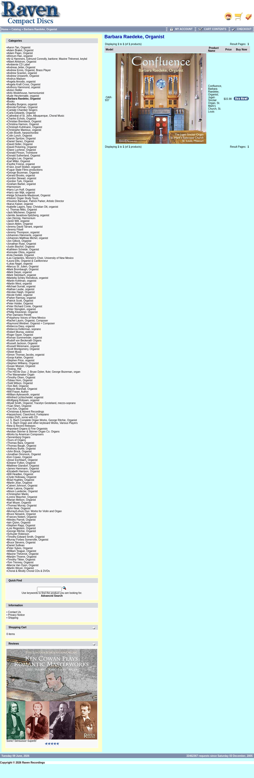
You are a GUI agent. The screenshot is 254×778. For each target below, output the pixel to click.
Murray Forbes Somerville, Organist (28, 539)
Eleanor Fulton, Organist (22, 462)
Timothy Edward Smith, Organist (26, 536)
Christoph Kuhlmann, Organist (25, 127)
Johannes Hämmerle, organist (25, 235)
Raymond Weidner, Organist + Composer (31, 323)
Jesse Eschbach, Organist (23, 460)
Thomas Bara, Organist (21, 443)
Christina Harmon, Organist (23, 124)
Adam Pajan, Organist (20, 53)
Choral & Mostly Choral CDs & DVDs (29, 571)
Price (228, 49)
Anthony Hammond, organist (24, 87)
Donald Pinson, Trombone (23, 152)
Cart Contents (212, 29)
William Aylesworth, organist (24, 394)
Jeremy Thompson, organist (24, 232)
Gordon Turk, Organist (20, 181)
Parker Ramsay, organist (22, 297)
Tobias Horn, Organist (20, 380)
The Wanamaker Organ (21, 374)
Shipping (13, 617)
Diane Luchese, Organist (22, 149)
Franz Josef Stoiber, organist (24, 167)
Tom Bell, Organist (18, 386)
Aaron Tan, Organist (19, 47)
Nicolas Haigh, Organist (21, 292)
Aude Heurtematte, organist (23, 95)
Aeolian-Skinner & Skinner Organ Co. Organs (34, 431)
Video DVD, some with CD (23, 417)
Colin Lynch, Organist (20, 135)
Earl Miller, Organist (19, 161)
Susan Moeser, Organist (21, 366)
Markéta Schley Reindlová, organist (28, 277)
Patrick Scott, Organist (20, 300)
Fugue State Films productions (25, 169)
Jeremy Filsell (15, 229)
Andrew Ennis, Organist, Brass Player (29, 70)
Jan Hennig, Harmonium (22, 218)
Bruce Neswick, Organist (22, 514)
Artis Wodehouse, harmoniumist (26, 93)
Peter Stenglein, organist (22, 309)
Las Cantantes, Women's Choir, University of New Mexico (41, 258)
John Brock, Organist (20, 451)
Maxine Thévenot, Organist (23, 553)
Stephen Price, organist (21, 360)
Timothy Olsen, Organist (21, 377)
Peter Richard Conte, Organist (25, 306)
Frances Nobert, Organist (22, 516)
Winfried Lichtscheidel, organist (25, 397)
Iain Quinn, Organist (19, 522)
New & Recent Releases (22, 425)
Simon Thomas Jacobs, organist (26, 354)
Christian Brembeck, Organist (24, 121)
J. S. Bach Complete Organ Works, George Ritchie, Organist (42, 420)
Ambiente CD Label (19, 64)
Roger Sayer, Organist (20, 334)
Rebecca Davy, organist (21, 326)
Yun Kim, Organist (18, 408)
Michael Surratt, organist (22, 286)
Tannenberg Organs (19, 437)
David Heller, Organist (20, 144)
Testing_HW (15, 369)
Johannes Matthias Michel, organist (28, 238)
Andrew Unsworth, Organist (23, 75)
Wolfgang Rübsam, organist (23, 400)
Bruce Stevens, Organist (22, 542)
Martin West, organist (20, 283)
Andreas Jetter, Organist (22, 67)
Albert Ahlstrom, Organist (22, 61)
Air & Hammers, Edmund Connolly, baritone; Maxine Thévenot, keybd (47, 58)
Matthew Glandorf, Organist (23, 465)
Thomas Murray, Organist (22, 505)
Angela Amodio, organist (22, 81)
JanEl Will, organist (19, 221)
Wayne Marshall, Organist (22, 388)
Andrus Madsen (17, 78)
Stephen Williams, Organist (23, 363)
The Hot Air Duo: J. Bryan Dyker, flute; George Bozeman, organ (44, 371)
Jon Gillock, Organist (19, 241)
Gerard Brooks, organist (21, 175)
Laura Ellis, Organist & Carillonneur (28, 260)
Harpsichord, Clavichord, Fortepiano (28, 414)
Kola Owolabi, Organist (21, 255)
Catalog (16, 29)
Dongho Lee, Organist (20, 158)
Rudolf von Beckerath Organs (24, 340)
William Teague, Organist (22, 551)
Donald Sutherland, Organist (24, 155)
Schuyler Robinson (18, 534)
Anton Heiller (15, 90)
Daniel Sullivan (16, 545)
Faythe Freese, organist (21, 164)
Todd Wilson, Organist (20, 383)
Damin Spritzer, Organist (22, 138)
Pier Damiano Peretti (19, 314)
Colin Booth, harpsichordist (23, 132)
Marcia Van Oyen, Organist (23, 565)
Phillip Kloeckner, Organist (23, 312)
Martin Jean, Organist (20, 482)
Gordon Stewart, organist (22, 178)
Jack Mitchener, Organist (22, 212)
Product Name (213, 49)
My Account (181, 29)
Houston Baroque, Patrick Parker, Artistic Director (36, 201)
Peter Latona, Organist (21, 488)
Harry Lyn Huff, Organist (21, 189)
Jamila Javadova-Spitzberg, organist (28, 215)
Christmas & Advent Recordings (26, 411)
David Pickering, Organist (22, 147)
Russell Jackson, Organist (23, 343)
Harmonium (14, 186)
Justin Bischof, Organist (21, 246)
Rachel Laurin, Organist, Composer (28, 320)
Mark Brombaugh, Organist (23, 269)
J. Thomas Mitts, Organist (22, 209)
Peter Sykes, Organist (20, 548)
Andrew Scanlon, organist (22, 73)
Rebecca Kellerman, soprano (24, 329)
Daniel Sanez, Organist (21, 141)
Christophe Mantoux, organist (24, 130)
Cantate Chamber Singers (23, 110)
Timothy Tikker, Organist (21, 559)
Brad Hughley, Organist (21, 479)
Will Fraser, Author (18, 391)
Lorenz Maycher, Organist (22, 497)
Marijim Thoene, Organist (22, 556)
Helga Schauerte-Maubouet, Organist (29, 195)
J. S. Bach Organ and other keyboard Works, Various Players (43, 423)
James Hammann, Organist (23, 468)
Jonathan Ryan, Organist (22, 243)
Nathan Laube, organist (21, 289)
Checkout (241, 29)
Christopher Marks (18, 494)
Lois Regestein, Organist (22, 528)
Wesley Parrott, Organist (22, 519)
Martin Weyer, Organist (21, 568)
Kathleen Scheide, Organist (23, 249)
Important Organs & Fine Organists (28, 428)
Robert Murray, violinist (21, 332)
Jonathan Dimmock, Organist (24, 454)
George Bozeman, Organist (23, 172)
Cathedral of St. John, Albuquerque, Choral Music (36, 115)
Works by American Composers (26, 434)
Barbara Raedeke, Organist (40, 29)
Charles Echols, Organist (22, 118)
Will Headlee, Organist (20, 474)
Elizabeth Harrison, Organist (24, 471)
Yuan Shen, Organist (19, 406)
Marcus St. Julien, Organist (23, 266)
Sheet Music (15, 351)
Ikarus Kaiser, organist (20, 204)
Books (11, 101)
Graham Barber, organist (22, 184)
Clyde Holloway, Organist (22, 477)
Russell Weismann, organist (24, 346)
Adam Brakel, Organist (21, 50)
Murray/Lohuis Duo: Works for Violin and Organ (35, 511)
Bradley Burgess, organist (22, 104)
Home (5, 29)
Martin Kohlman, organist (22, 280)
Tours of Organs (17, 440)
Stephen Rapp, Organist (21, 525)
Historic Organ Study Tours (23, 198)
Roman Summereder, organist (25, 337)
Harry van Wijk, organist (21, 192)
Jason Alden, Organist (20, 223)
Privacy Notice (16, 615)
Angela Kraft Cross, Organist (24, 84)
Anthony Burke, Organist (22, 448)
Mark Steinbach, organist (22, 275)
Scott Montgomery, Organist (24, 349)
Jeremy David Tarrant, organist (25, 226)
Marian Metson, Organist (22, 499)
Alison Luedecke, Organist (23, 491)
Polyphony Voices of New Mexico (27, 317)
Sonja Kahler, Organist (20, 357)
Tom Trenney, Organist (20, 562)
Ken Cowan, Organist (20, 457)
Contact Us (14, 612)
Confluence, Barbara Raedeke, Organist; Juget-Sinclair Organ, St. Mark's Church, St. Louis (215, 99)
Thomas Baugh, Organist (22, 445)
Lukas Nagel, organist (20, 263)
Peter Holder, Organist (20, 303)
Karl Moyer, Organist (19, 502)
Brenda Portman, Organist (23, 107)
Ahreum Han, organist (20, 56)
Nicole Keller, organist (20, 295)
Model (109, 49)
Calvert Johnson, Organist (23, 485)
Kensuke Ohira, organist (21, 252)
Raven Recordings (33, 762)
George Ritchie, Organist (22, 531)
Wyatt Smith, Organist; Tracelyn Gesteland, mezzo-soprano (42, 403)
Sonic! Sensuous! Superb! (21, 740)
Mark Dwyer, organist (20, 272)
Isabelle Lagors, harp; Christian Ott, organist (33, 206)
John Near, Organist (19, 508)
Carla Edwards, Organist (22, 112)
